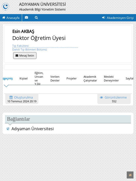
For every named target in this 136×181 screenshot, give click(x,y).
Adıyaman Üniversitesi (30, 128)
